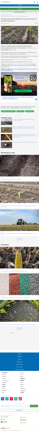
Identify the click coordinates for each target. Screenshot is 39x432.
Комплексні (22, 388)
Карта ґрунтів (19, 366)
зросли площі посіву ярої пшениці (19, 64)
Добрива (22, 380)
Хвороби (22, 392)
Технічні (21, 374)
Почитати (19, 359)
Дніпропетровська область (8, 111)
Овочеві (21, 376)
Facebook (3, 107)
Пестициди (4, 372)
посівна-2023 (20, 111)
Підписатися (34, 406)
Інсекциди (4, 378)
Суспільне (13, 50)
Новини (6, 14)
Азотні (21, 382)
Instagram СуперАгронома (25, 107)
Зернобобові (4, 390)
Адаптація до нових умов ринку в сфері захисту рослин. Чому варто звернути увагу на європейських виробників (19, 11)
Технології (19, 356)
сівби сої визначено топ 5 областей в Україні (22, 59)
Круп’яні (21, 372)
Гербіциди (4, 374)
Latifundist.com (30, 48)
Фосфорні (22, 384)
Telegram (7, 107)
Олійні (3, 392)
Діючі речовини (19, 364)
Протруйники (4, 382)
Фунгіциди (4, 376)
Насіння (4, 386)
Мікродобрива (23, 390)
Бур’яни (3, 384)
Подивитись (19, 361)
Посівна (10, 14)
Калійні (21, 386)
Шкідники (22, 378)
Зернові (3, 388)
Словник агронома (19, 369)
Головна (2, 14)
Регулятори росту (5, 380)
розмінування (29, 111)
